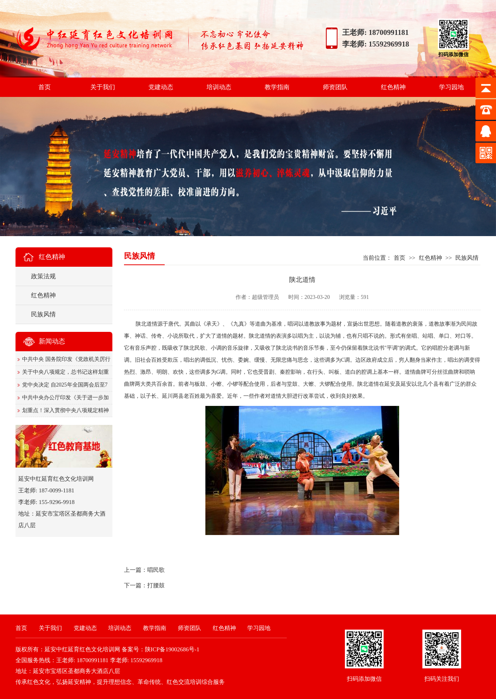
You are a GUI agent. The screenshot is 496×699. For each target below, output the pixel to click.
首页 (44, 87)
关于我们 (102, 87)
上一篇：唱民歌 (144, 570)
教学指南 (277, 87)
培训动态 (219, 87)
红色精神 (393, 87)
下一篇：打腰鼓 (144, 585)
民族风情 (467, 258)
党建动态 (160, 87)
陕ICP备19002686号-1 (172, 649)
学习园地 (451, 87)
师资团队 (335, 87)
